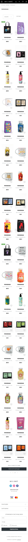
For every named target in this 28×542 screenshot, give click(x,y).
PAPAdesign (7, 37)
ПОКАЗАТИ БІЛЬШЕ (14, 469)
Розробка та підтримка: (14, 539)
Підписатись (14, 529)
